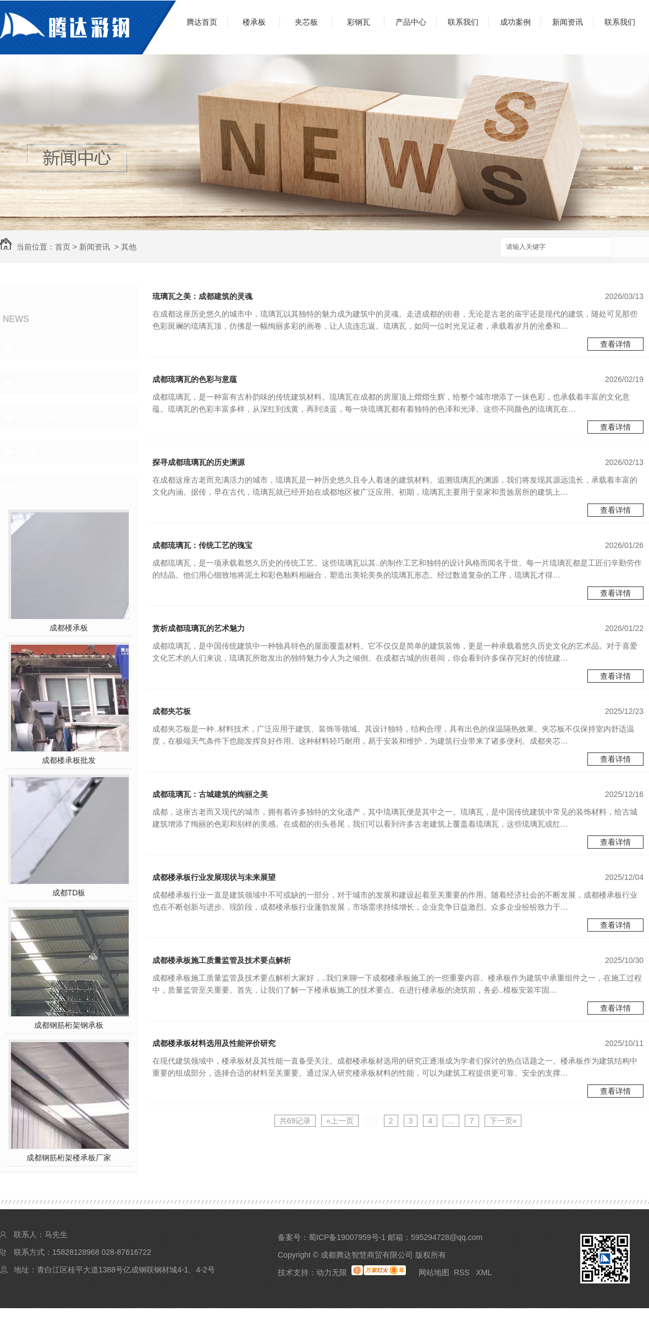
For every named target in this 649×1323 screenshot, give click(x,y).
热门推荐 (36, 486)
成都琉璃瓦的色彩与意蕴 (194, 379)
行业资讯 (36, 381)
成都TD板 (69, 892)
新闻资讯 (567, 22)
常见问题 (36, 416)
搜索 (630, 247)
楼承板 (254, 22)
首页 (62, 246)
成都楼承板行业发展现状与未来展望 (214, 877)
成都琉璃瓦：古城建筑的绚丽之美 (210, 794)
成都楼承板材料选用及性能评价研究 (214, 1043)
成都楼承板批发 (69, 760)
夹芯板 (306, 22)
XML (484, 1272)
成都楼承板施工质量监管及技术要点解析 (221, 960)
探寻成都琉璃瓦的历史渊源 (198, 462)
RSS (463, 1272)
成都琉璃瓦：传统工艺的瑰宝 (202, 545)
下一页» (503, 1120)
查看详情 (615, 344)
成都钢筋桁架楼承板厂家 (68, 1157)
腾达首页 (201, 22)
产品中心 (410, 22)
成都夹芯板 (171, 711)
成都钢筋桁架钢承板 (68, 1025)
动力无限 (331, 1272)
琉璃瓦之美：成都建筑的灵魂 (202, 296)
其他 (128, 246)
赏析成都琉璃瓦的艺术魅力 (198, 628)
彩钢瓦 (358, 22)
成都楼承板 (69, 627)
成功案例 (515, 22)
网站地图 (434, 1272)
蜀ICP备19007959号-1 (347, 1237)
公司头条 (36, 346)
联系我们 (463, 22)
